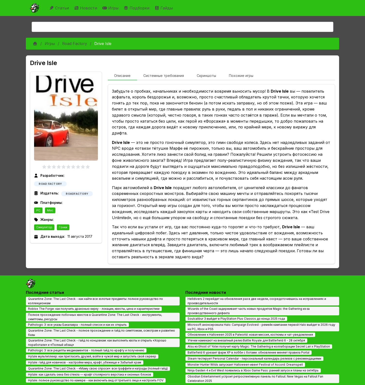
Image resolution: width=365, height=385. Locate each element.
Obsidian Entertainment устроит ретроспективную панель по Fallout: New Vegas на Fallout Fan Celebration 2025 (255, 379)
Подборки (137, 8)
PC (38, 210)
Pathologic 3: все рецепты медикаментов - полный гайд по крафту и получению (86, 350)
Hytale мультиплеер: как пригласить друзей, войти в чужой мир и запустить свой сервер (92, 356)
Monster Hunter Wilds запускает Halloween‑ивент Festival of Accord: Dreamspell (245, 364)
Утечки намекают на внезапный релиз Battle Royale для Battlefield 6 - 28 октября (246, 340)
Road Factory (74, 43)
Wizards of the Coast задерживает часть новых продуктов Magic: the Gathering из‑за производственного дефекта (249, 311)
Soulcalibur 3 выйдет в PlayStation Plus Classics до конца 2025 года (236, 318)
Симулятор (44, 227)
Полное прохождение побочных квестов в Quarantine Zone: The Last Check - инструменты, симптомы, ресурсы (95, 317)
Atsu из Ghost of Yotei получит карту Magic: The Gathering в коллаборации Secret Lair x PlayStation (259, 346)
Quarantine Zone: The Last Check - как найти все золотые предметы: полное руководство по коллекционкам (95, 301)
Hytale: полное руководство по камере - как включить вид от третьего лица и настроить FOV (95, 380)
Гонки (63, 227)
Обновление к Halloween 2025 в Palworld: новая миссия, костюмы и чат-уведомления (250, 334)
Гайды (164, 8)
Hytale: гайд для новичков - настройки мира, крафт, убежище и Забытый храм (84, 362)
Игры (111, 8)
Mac (50, 210)
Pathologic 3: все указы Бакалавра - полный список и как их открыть (77, 324)
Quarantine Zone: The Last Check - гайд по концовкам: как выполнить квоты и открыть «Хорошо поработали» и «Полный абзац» (97, 343)
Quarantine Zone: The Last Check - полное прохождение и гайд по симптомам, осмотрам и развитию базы (101, 333)
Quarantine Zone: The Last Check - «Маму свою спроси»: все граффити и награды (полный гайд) (98, 368)
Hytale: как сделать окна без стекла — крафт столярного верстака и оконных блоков (89, 374)
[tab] (122, 76)
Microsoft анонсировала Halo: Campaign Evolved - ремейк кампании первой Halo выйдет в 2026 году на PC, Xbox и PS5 (261, 327)
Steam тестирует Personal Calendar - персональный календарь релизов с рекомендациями (254, 358)
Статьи (59, 8)
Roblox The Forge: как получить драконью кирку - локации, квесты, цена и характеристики (94, 309)
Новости (86, 8)
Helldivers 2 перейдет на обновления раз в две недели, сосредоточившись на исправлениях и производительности (257, 301)
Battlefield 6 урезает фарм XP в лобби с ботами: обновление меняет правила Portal (248, 352)
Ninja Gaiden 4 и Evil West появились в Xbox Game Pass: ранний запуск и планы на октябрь (253, 370)
